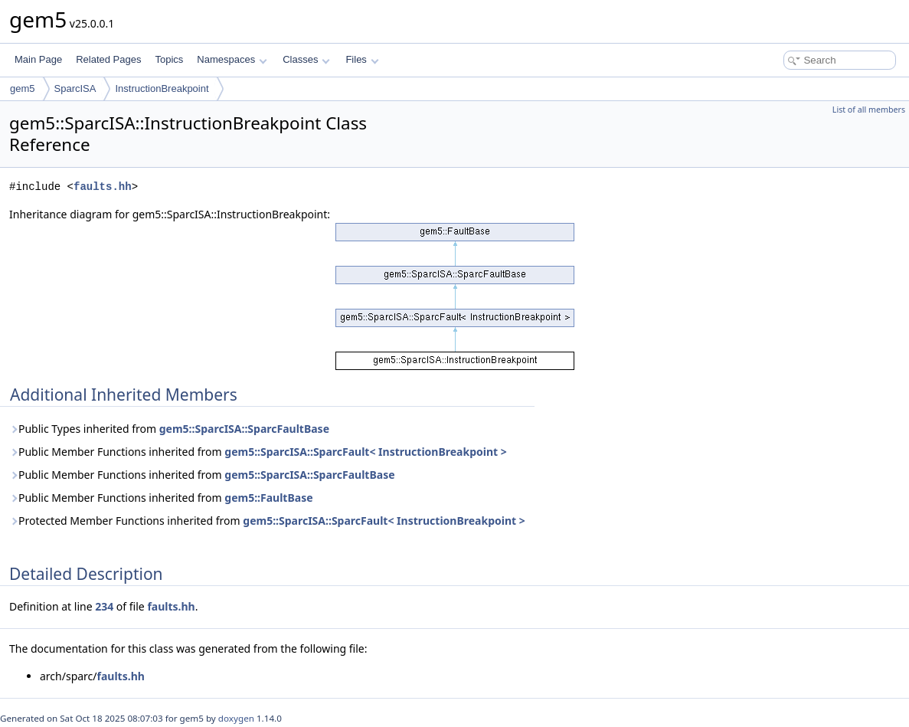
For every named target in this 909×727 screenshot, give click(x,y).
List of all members (868, 109)
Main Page (38, 59)
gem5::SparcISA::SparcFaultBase (244, 428)
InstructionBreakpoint (161, 88)
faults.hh (103, 186)
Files (361, 59)
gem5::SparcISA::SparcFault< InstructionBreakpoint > (365, 451)
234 (104, 606)
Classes (306, 59)
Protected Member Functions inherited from (267, 520)
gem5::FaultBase (268, 497)
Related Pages (108, 59)
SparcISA (75, 88)
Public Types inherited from (169, 428)
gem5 (22, 88)
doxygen (236, 718)
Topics (169, 59)
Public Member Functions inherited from (258, 451)
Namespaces (231, 59)
